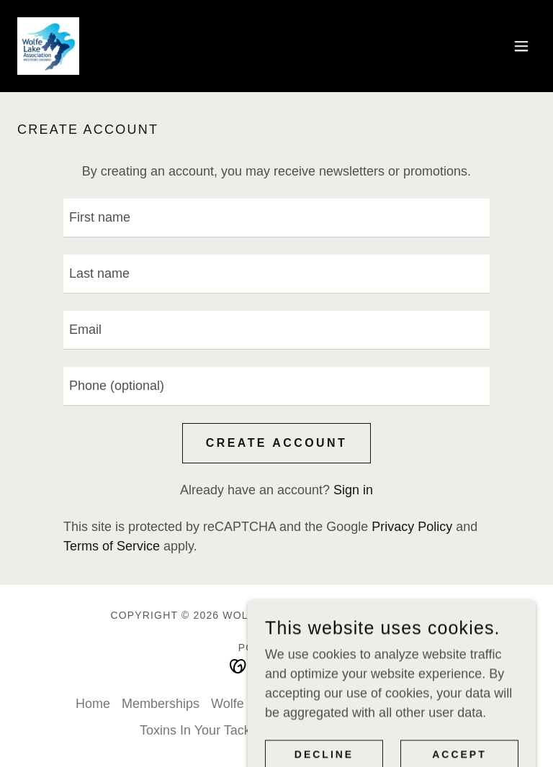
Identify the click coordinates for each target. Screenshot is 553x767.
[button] (521, 46)
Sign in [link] (353, 490)
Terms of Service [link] (111, 546)
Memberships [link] (160, 703)
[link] (48, 46)
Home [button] (93, 703)
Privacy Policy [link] (412, 526)
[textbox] (276, 218)
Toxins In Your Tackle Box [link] (213, 730)
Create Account (276, 443)
